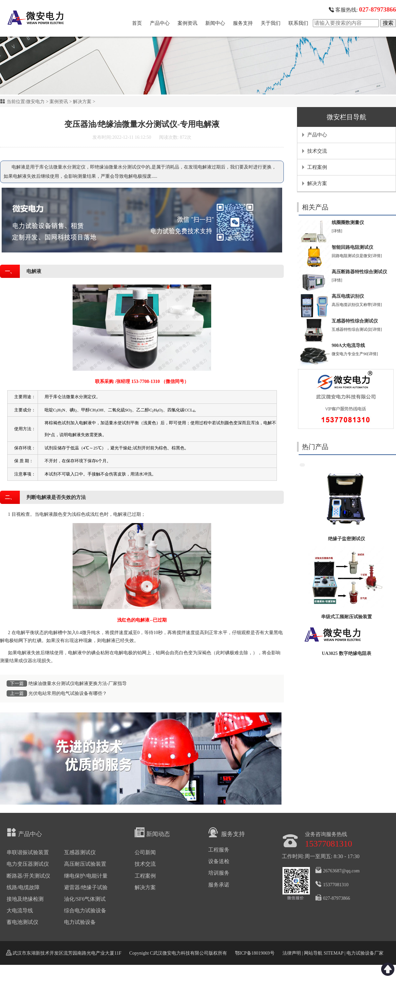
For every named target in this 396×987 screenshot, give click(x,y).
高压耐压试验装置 (85, 864)
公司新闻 (145, 852)
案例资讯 (187, 23)
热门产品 (315, 446)
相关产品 (315, 207)
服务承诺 (218, 885)
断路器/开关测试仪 (28, 876)
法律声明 (291, 953)
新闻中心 (215, 23)
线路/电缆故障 (23, 887)
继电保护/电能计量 (86, 876)
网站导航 (313, 953)
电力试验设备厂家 (364, 953)
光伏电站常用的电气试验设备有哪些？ (67, 693)
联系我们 (298, 23)
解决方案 (82, 101)
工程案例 (317, 167)
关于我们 (270, 23)
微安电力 (35, 101)
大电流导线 (20, 910)
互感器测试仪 (80, 852)
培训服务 (218, 873)
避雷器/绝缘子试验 (86, 887)
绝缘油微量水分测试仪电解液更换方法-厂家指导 (77, 683)
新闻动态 (152, 832)
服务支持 (243, 23)
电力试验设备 (80, 922)
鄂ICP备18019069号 (255, 953)
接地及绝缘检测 (25, 899)
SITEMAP (333, 953)
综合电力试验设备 (85, 910)
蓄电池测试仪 (22, 922)
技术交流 (317, 151)
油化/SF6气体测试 (85, 899)
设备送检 (218, 861)
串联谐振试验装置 (28, 852)
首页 (137, 23)
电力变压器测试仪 (28, 864)
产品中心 (160, 23)
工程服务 (218, 850)
